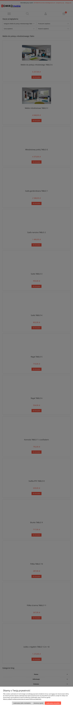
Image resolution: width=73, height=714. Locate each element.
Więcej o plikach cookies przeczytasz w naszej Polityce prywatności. (22, 699)
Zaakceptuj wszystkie (53, 703)
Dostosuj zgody (38, 703)
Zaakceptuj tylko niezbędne (22, 703)
